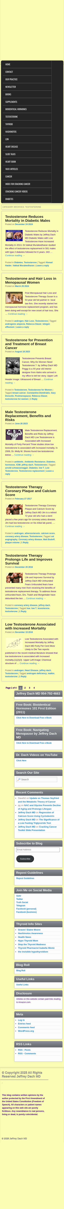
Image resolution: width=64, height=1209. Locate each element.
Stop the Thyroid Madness (32, 944)
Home (7, 64)
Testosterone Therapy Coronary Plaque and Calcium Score (30, 491)
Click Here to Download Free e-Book (34, 718)
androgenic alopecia (15, 324)
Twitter (19, 899)
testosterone (11, 611)
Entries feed (24, 1023)
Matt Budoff (49, 539)
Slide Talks (10, 154)
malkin (51, 673)
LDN (7, 139)
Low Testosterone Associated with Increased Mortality (30, 626)
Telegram (20, 905)
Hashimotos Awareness (30, 933)
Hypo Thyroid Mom (28, 940)
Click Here (21, 760)
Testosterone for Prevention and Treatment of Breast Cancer (29, 344)
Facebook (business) (26, 912)
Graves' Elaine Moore (29, 929)
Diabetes (9, 199)
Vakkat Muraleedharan (23, 265)
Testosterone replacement (31, 471)
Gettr (18, 896)
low (28, 608)
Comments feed (26, 1027)
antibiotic (18, 462)
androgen (19, 321)
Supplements (11, 101)
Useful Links (22, 984)
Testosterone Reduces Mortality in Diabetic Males (27, 218)
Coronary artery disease (30, 539)
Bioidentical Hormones (16, 109)
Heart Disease (11, 146)
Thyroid (9, 124)
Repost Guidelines (25, 878)
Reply (33, 399)
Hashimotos (10, 131)
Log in (21, 1020)
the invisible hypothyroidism (33, 951)
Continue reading (15, 255)
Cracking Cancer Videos (16, 191)
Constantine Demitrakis (38, 393)
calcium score (48, 533)
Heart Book (10, 161)
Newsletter (10, 86)
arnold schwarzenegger (16, 468)
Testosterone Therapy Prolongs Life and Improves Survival (28, 559)
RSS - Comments (27, 1053)
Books (8, 94)
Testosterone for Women (40, 390)
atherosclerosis (32, 533)
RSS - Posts (24, 1050)
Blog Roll (20, 970)
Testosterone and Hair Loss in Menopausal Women (30, 280)
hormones (10, 465)
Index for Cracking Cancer (17, 184)
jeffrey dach (27, 465)
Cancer (8, 176)
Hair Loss (29, 321)
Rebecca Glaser (33, 324)
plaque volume (12, 542)
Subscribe (25, 859)
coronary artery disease (16, 536)
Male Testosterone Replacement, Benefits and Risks (28, 416)
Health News (24, 937)
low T (41, 468)
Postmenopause (23, 396)
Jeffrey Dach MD (26, 812)
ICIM (18, 465)
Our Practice (11, 79)
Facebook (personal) (26, 909)
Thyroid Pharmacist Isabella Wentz (36, 948)
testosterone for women (16, 399)
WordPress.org (26, 1031)
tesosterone (43, 608)
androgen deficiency (37, 673)
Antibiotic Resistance (35, 462)
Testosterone (11, 116)
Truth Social (22, 902)
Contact (9, 71)
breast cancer (19, 393)
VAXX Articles (11, 169)
